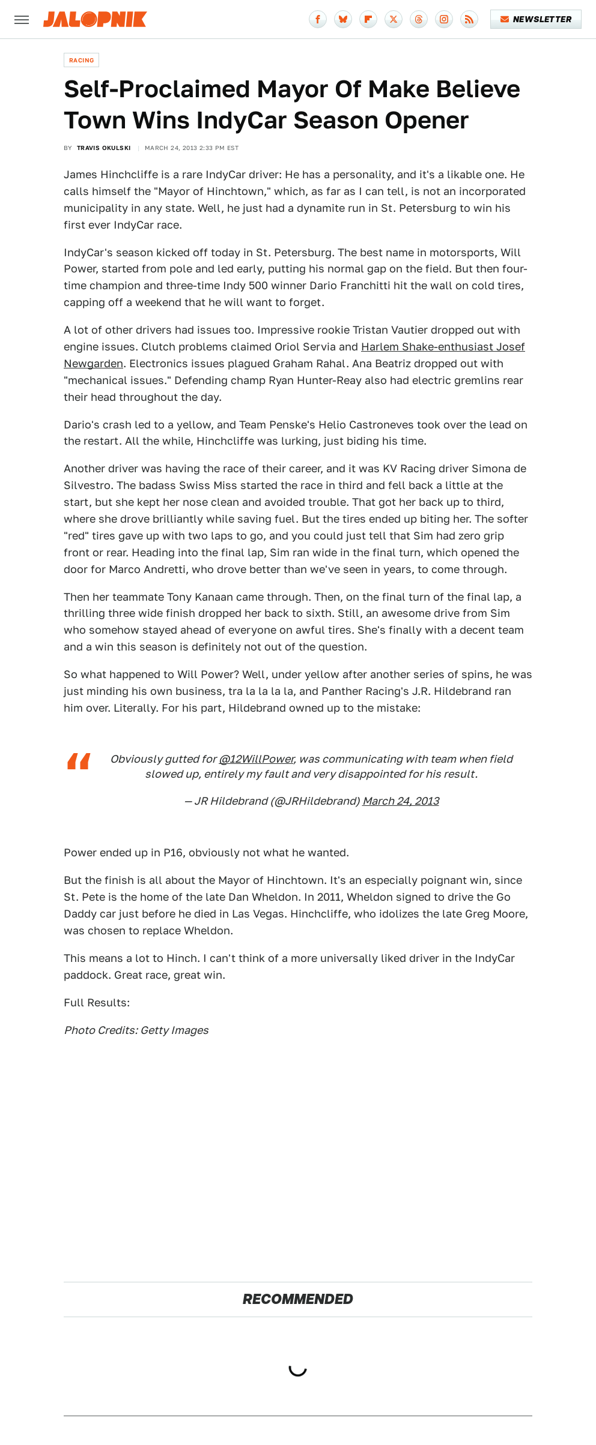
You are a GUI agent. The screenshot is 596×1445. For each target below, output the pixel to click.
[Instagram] (444, 19)
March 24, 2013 (400, 801)
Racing (81, 60)
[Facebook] (318, 19)
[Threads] (419, 19)
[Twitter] (394, 19)
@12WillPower (256, 759)
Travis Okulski (104, 147)
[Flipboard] (368, 19)
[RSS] (469, 19)
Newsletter (536, 19)
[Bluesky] (343, 19)
